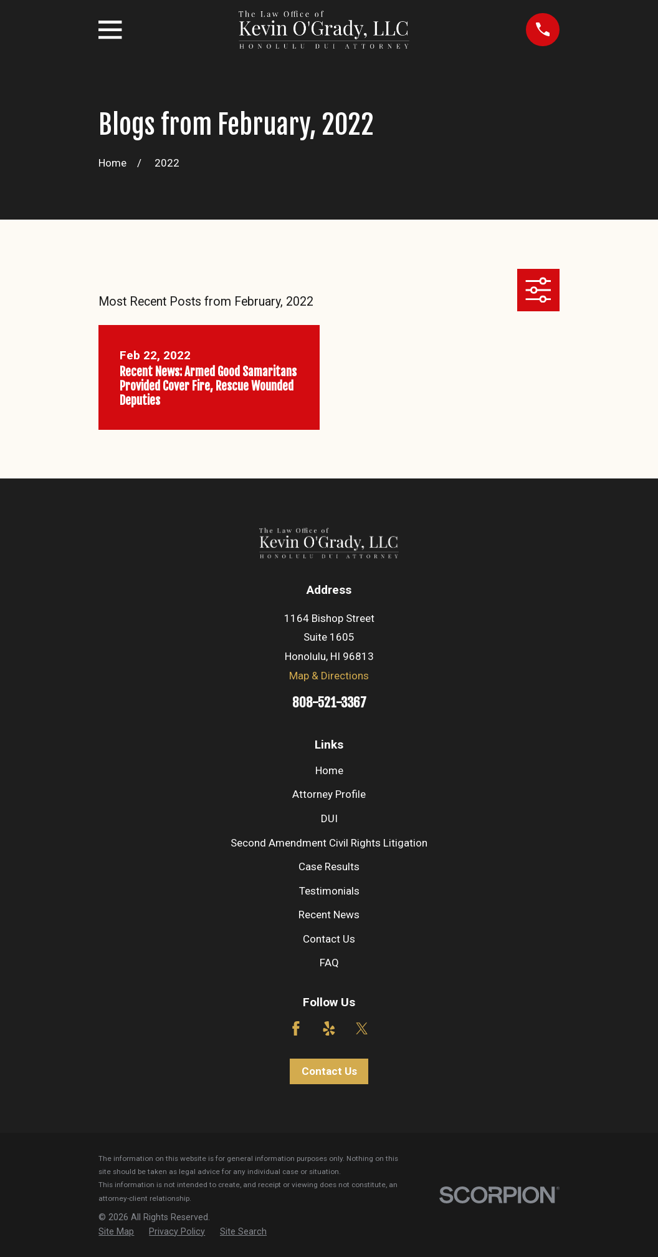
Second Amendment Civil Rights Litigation (329, 843)
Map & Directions (329, 675)
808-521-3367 (329, 702)
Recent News (329, 914)
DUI (329, 818)
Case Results (329, 866)
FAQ (329, 962)
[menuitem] (116, 1232)
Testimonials (329, 891)
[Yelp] (329, 1028)
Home (329, 770)
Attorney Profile (329, 794)
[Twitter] (362, 1028)
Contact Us (329, 939)
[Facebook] (295, 1028)
